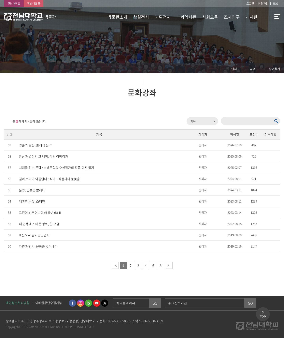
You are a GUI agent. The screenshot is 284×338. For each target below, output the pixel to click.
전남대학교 (13, 3)
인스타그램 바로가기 (80, 303)
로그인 (250, 3)
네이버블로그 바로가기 (88, 303)
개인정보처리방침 (17, 302)
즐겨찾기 (274, 69)
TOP (263, 316)
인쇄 (234, 69)
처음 (115, 265)
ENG (275, 3)
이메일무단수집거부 (48, 302)
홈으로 (11, 68)
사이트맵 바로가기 (270, 17)
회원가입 (263, 3)
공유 (252, 69)
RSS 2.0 (7, 121)
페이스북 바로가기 (72, 303)
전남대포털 (33, 3)
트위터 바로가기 (104, 303)
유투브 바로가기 (96, 303)
